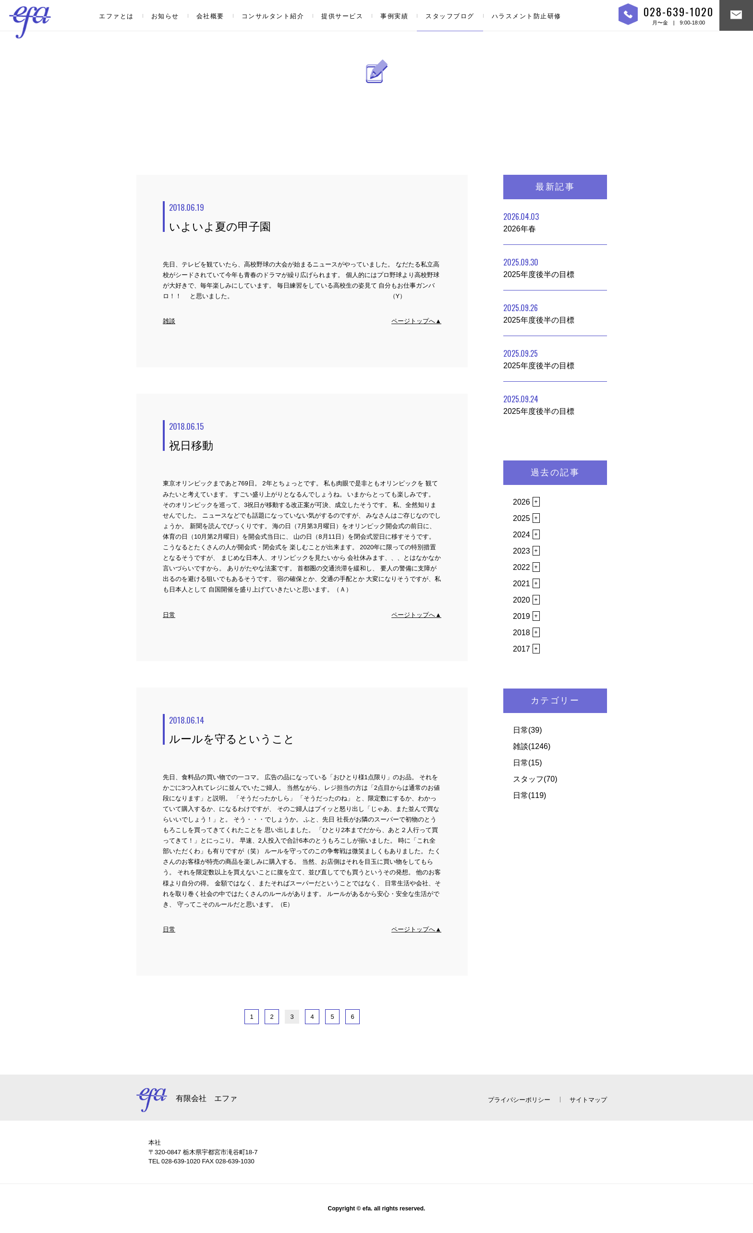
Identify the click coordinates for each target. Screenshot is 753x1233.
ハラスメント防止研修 (526, 16)
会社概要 (210, 16)
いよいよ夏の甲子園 (305, 217)
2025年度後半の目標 (538, 267)
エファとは (116, 16)
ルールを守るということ (305, 730)
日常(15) (527, 763)
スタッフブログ (449, 16)
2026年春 (521, 222)
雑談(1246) (531, 746)
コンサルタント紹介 (273, 16)
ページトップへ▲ (416, 321)
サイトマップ (588, 1099)
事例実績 (394, 16)
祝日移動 (305, 436)
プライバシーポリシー (519, 1099)
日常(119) (529, 795)
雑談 (169, 321)
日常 (169, 614)
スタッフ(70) (535, 779)
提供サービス (342, 16)
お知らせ (165, 16)
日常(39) (527, 730)
